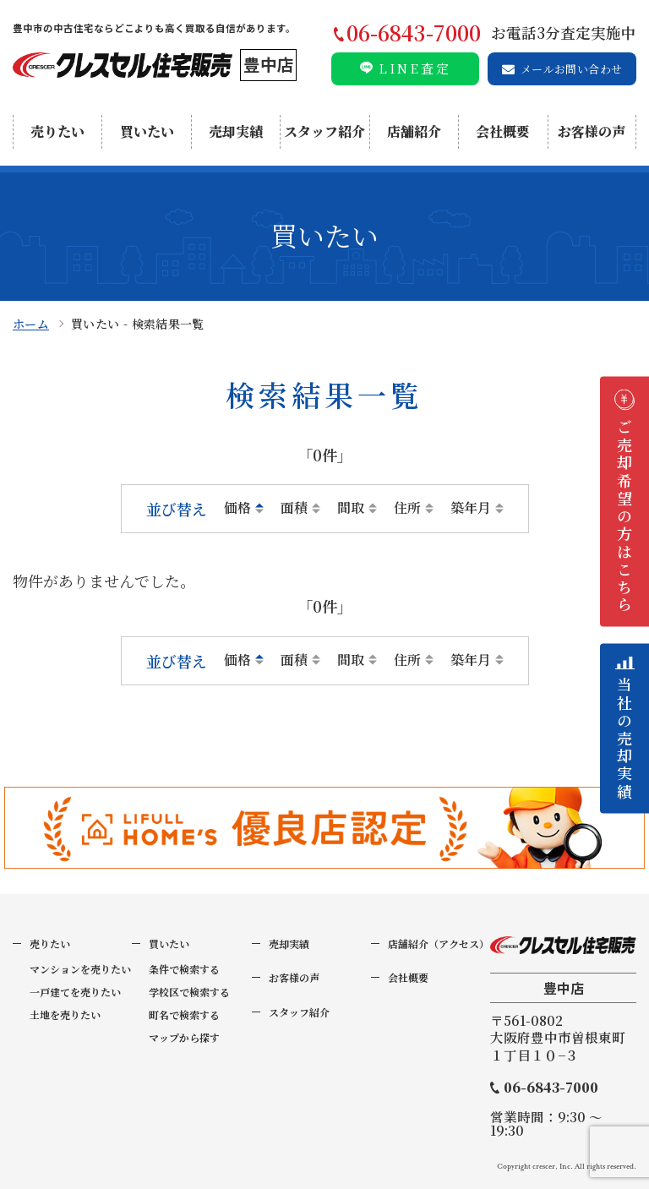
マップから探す (184, 1037)
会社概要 (503, 131)
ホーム (31, 324)
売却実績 (236, 131)
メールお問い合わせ (572, 69)
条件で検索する (184, 969)
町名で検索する (184, 1014)
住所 (407, 508)
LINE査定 (415, 68)
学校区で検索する (189, 991)
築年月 (470, 508)
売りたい (57, 131)
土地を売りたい (65, 1014)
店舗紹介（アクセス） (438, 943)
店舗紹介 (414, 131)
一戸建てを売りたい (75, 991)
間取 (350, 508)
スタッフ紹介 (324, 131)
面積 (294, 508)
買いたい (147, 131)
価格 (237, 508)
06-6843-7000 (551, 1087)
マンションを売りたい (80, 969)
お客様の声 (591, 131)
